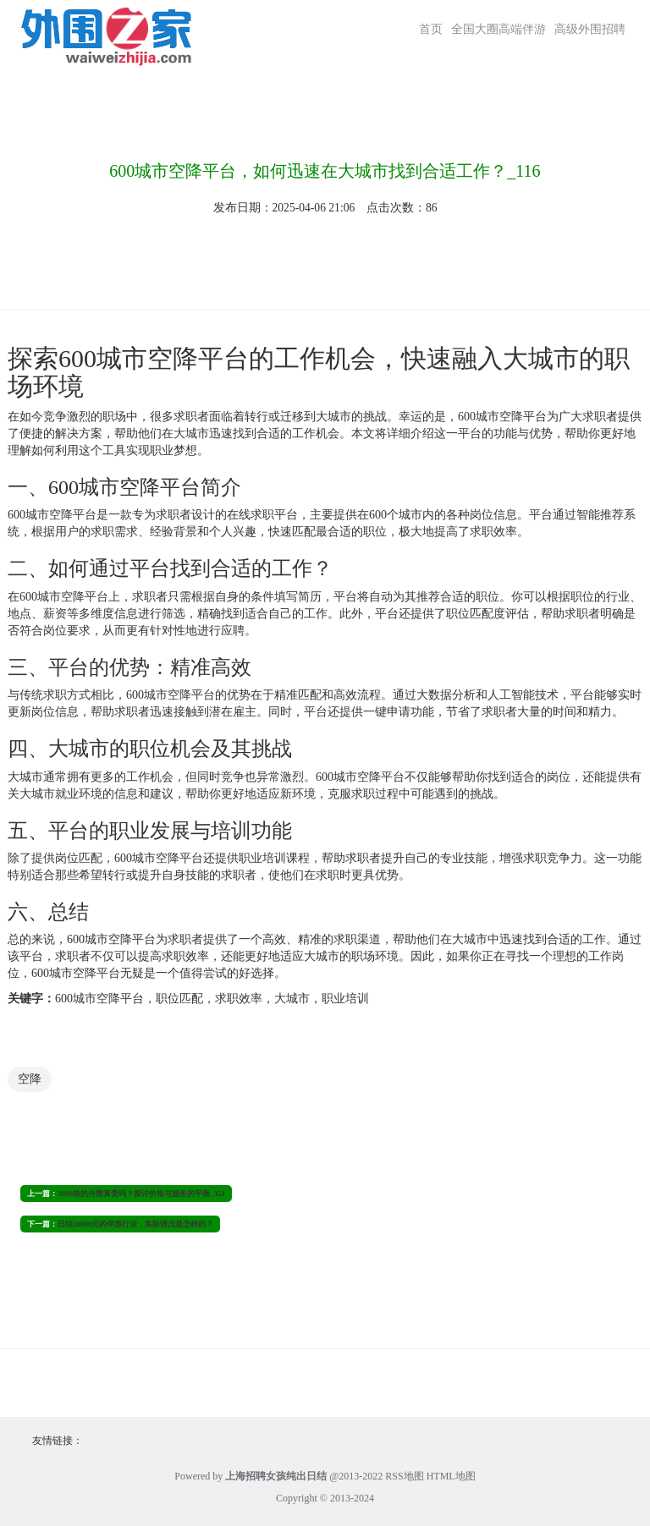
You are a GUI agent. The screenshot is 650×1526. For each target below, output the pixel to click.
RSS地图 (404, 1476)
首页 (431, 29)
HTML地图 (451, 1476)
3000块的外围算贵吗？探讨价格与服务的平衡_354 (141, 1193)
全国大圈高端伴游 (498, 29)
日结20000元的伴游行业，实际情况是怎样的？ (135, 1224)
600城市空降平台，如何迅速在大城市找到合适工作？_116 (324, 171)
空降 (29, 1079)
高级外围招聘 (589, 29)
